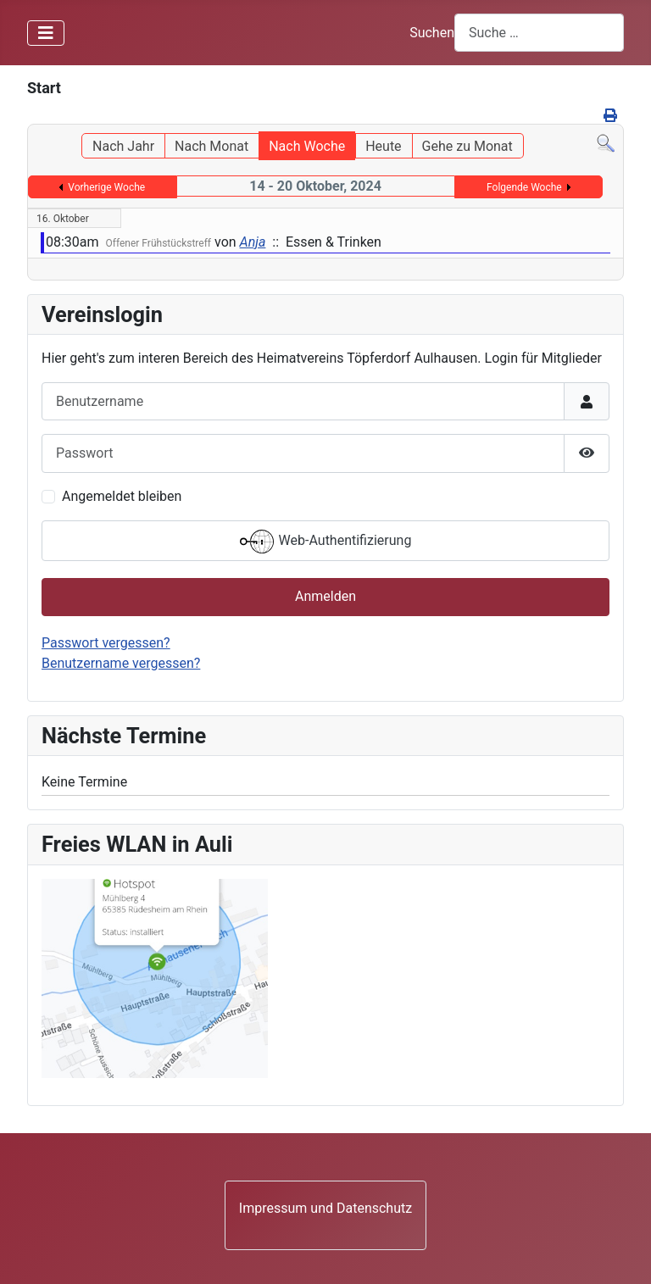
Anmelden (325, 596)
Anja (253, 242)
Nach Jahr (123, 146)
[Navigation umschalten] (45, 33)
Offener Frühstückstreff (159, 243)
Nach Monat (211, 146)
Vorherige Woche (106, 187)
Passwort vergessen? (106, 643)
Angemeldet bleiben (121, 496)
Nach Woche (307, 146)
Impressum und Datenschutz (325, 1208)
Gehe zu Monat (467, 146)
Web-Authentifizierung (326, 542)
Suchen (431, 33)
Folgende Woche (524, 187)
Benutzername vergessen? (121, 663)
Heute (383, 146)
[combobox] (539, 33)
